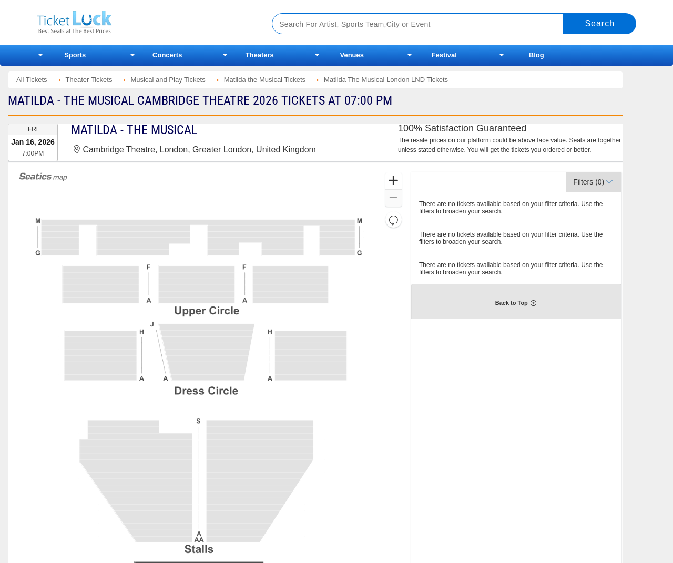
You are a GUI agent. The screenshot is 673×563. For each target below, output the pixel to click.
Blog (536, 55)
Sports (75, 55)
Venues (352, 55)
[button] (393, 181)
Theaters (260, 55)
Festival (444, 55)
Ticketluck (142, 22)
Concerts (167, 55)
